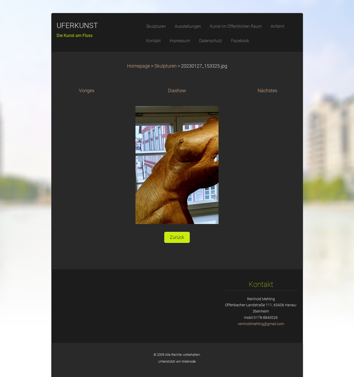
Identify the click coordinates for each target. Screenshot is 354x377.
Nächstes (267, 90)
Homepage (138, 66)
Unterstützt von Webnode (177, 361)
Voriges (86, 90)
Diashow (177, 90)
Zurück (177, 237)
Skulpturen (166, 66)
